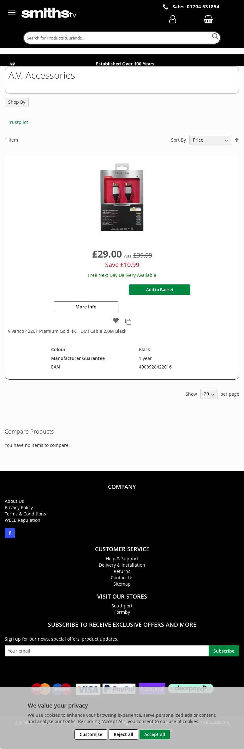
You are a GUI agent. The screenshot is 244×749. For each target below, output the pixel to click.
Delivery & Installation (122, 565)
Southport (122, 606)
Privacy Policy (19, 507)
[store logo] (49, 13)
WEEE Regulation (22, 520)
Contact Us (122, 578)
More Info (86, 307)
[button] (116, 320)
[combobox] (122, 38)
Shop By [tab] (16, 102)
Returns (122, 571)
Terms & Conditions (25, 514)
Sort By (178, 140)
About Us (14, 501)
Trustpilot (18, 122)
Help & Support (122, 559)
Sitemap (122, 584)
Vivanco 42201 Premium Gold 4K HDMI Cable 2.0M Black (67, 331)
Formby (122, 612)
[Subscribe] (224, 650)
